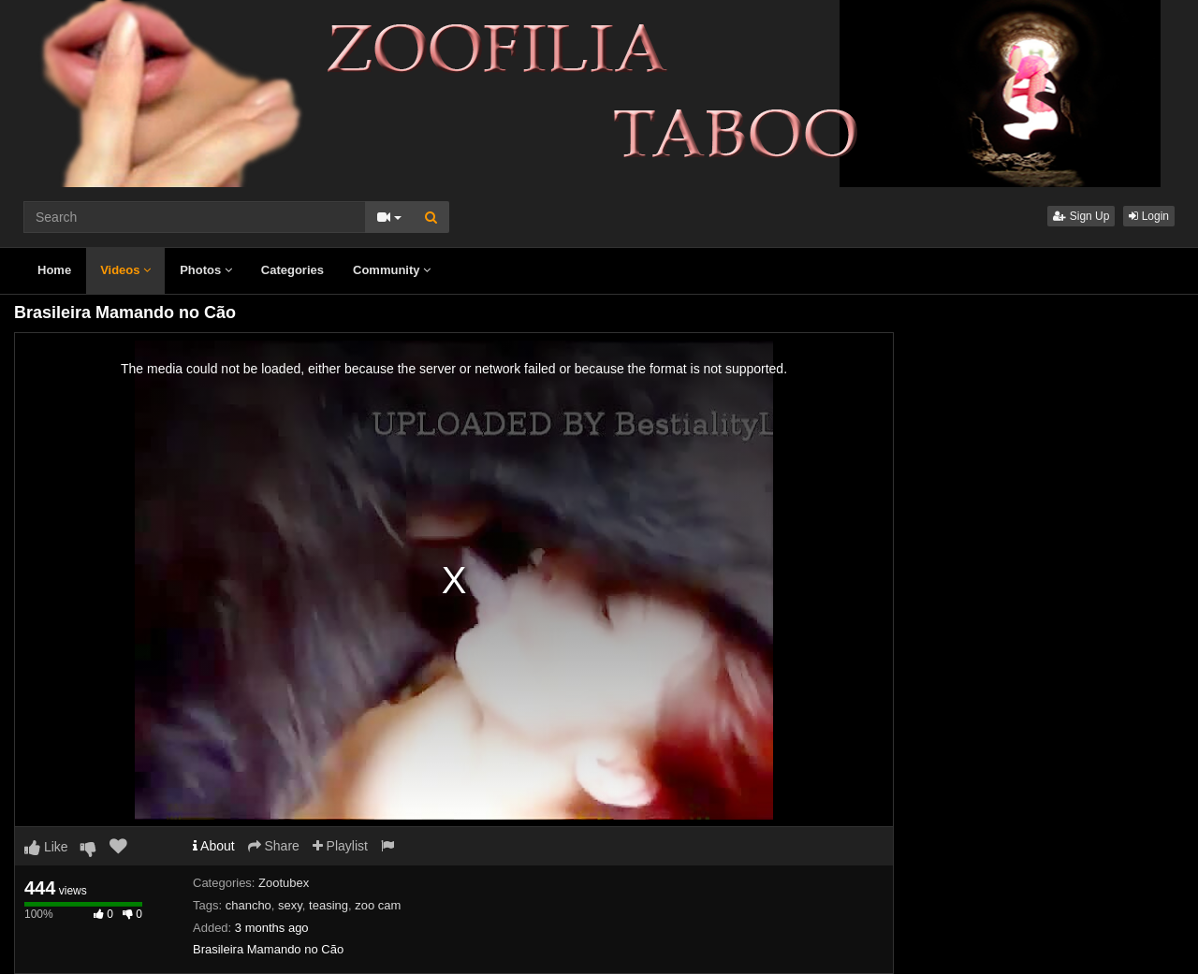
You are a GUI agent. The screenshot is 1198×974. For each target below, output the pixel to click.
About (214, 845)
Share (274, 845)
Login (1149, 216)
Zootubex (283, 883)
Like (46, 846)
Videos (125, 270)
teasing (328, 905)
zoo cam (378, 905)
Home (54, 270)
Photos (206, 270)
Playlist (340, 845)
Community (392, 270)
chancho (248, 905)
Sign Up (1081, 216)
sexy (290, 905)
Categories (292, 270)
